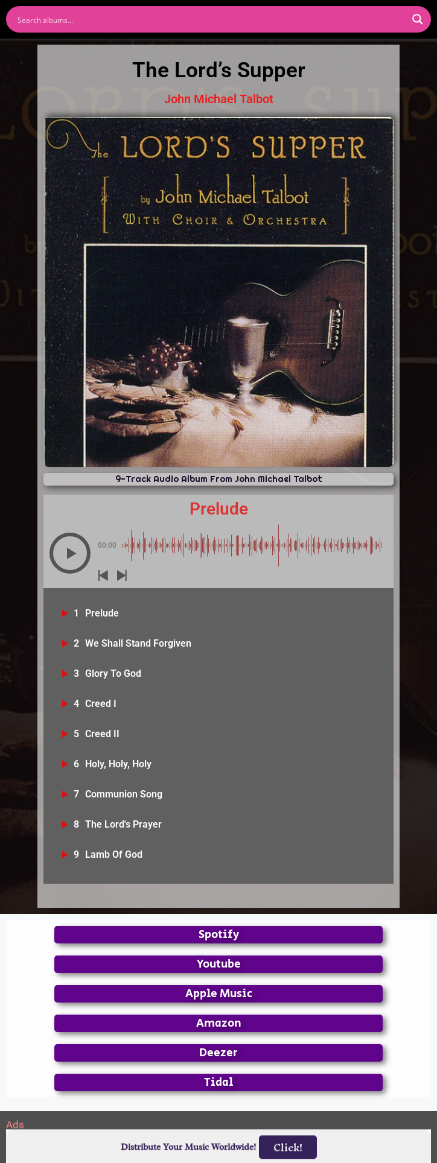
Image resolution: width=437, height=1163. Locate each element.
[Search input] (211, 19)
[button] (70, 553)
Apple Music (218, 994)
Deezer (218, 1053)
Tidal (218, 1082)
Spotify (219, 935)
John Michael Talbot (218, 99)
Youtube (219, 964)
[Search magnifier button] (417, 19)
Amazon (218, 1023)
